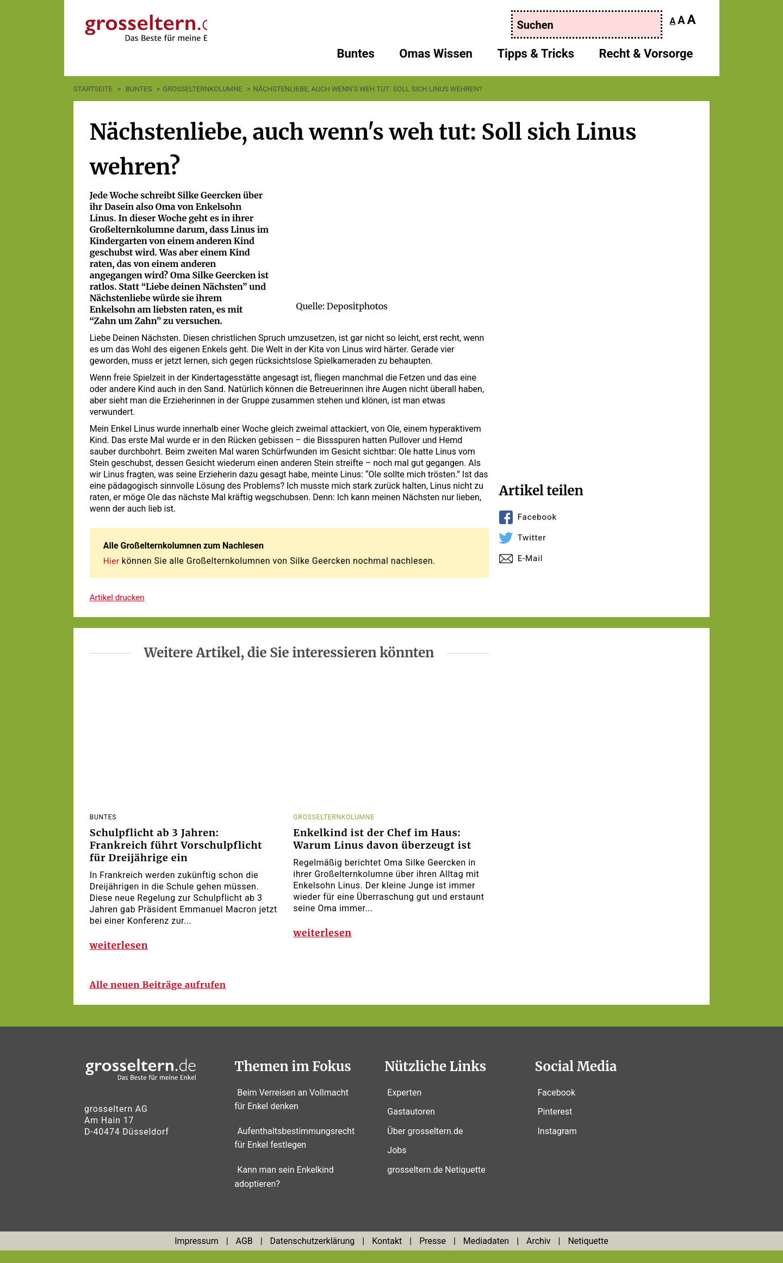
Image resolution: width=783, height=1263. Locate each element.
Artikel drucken (119, 597)
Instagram (557, 1143)
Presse (432, 1253)
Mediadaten (486, 1253)
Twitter (533, 537)
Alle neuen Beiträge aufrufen (164, 997)
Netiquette (588, 1253)
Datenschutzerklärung (312, 1253)
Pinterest (555, 1124)
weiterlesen (120, 950)
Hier (111, 561)
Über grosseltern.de (425, 1143)
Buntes (355, 57)
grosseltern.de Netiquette (436, 1182)
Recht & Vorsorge (646, 57)
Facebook (538, 517)
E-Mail (531, 558)
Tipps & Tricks (535, 57)
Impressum (197, 1253)
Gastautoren (410, 1124)
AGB (244, 1253)
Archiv (538, 1253)
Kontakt (387, 1253)
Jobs (396, 1163)
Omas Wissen (436, 57)
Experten (404, 1104)
